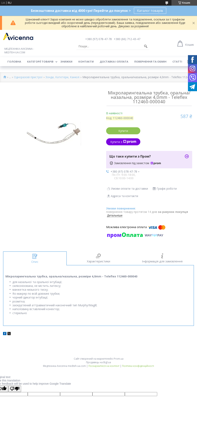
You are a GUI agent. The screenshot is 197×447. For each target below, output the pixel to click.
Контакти (86, 61)
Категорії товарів (40, 61)
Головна (14, 61)
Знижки (66, 61)
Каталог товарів (150, 10)
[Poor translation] (14, 388)
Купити (123, 131)
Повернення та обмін (150, 61)
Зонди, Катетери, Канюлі (62, 77)
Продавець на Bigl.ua (98, 362)
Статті (177, 61)
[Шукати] (145, 46)
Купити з (123, 142)
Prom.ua (118, 358)
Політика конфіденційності (138, 366)
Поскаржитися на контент (103, 366)
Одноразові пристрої (28, 77)
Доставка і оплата (114, 61)
